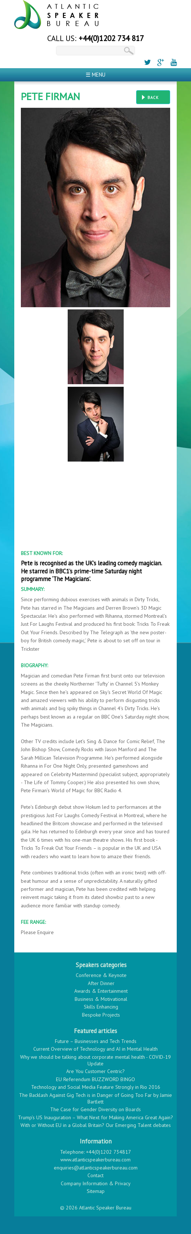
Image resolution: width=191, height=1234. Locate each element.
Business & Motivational (101, 999)
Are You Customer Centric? (95, 1071)
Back (153, 97)
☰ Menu (95, 74)
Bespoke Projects (101, 1014)
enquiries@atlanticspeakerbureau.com (96, 1167)
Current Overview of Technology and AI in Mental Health (95, 1049)
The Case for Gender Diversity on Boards (95, 1109)
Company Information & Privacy (96, 1183)
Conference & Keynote (101, 975)
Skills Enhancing (101, 1006)
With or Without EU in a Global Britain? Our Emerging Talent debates (95, 1125)
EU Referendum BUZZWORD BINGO (95, 1079)
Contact (95, 1175)
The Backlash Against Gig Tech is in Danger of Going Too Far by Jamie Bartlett (95, 1098)
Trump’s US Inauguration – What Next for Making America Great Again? (95, 1117)
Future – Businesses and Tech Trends (95, 1041)
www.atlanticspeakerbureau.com (95, 1159)
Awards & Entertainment (101, 991)
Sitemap (96, 1191)
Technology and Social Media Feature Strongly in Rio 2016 (95, 1087)
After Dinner (101, 983)
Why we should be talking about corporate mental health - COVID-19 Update (95, 1060)
